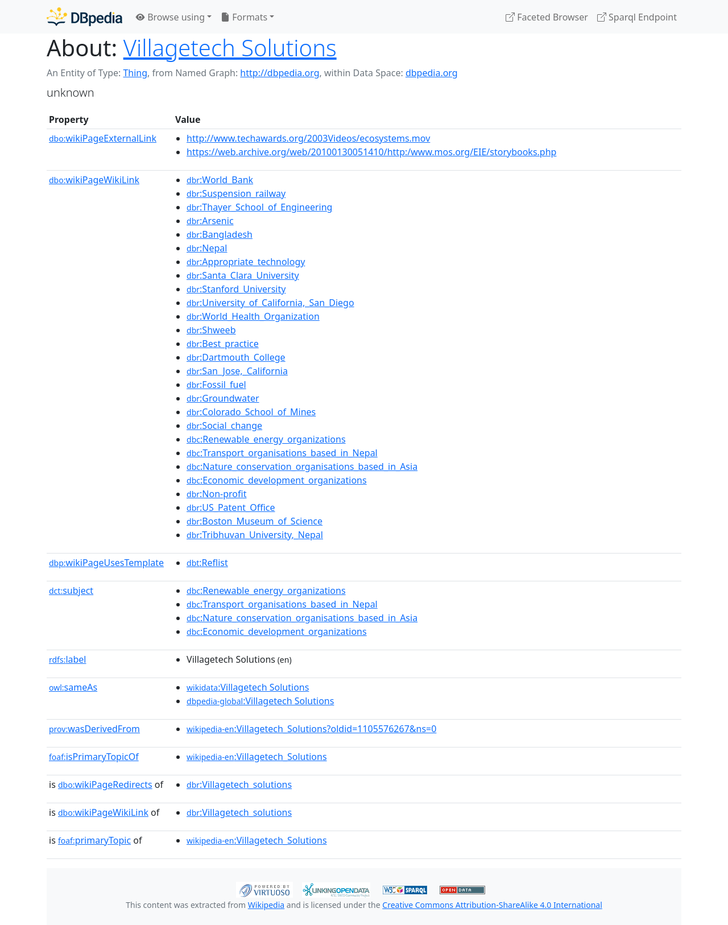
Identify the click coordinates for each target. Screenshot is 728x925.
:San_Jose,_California (237, 371)
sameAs (73, 687)
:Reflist (207, 562)
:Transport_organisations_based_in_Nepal (282, 453)
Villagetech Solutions (230, 47)
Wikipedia (266, 904)
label (67, 659)
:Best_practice (223, 343)
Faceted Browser (547, 17)
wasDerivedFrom (94, 728)
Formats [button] (244, 17)
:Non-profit (216, 494)
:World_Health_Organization (253, 316)
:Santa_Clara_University (243, 275)
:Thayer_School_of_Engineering (259, 207)
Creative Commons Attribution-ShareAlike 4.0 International (492, 904)
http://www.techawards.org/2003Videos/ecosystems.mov (308, 138)
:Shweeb (211, 330)
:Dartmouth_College (236, 357)
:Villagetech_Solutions (257, 756)
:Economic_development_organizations (277, 480)
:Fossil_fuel (216, 384)
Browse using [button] (170, 17)
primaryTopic (94, 840)
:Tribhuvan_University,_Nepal (255, 534)
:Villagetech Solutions (248, 687)
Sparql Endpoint (637, 17)
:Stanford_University (236, 289)
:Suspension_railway (236, 193)
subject (71, 590)
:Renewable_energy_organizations (266, 439)
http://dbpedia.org (279, 73)
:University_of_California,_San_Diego (270, 302)
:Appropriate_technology (246, 261)
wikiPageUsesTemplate (106, 562)
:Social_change (224, 425)
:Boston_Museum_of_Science (254, 521)
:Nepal (207, 248)
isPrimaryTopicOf (94, 756)
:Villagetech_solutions (239, 784)
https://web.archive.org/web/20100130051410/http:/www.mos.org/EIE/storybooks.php (371, 152)
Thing (135, 73)
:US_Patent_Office (231, 507)
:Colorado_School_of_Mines (251, 412)
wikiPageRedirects (105, 784)
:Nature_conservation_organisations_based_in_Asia (302, 466)
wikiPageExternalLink (102, 138)
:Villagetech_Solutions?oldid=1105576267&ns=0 (311, 728)
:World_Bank (220, 180)
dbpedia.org (432, 73)
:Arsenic (210, 220)
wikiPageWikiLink (94, 180)
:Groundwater (223, 398)
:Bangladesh (220, 234)
